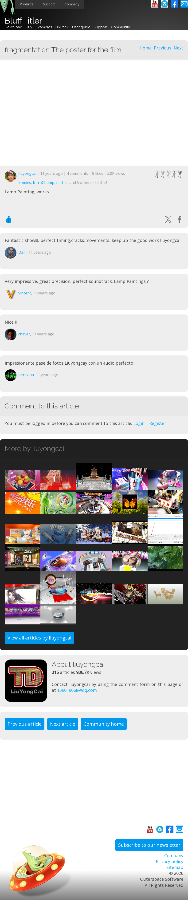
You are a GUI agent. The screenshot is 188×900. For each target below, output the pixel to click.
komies (24, 182)
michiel (62, 182)
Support (49, 4)
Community (120, 27)
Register (157, 423)
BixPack (62, 27)
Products (26, 4)
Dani (22, 252)
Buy (29, 27)
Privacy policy (169, 861)
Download (13, 27)
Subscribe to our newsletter (149, 845)
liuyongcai (27, 173)
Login (139, 423)
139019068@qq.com (77, 690)
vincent (24, 293)
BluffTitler (23, 20)
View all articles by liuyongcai (39, 638)
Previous (162, 48)
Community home (104, 724)
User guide (81, 27)
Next (178, 48)
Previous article (25, 724)
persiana (26, 374)
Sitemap (174, 867)
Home (146, 48)
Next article (62, 724)
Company (72, 4)
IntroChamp (43, 182)
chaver (24, 334)
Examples (44, 27)
